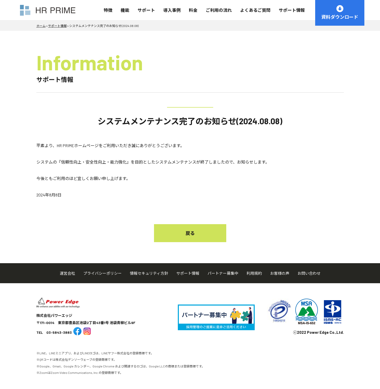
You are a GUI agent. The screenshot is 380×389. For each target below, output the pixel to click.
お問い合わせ (309, 273)
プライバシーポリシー (102, 273)
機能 (125, 10)
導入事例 (172, 10)
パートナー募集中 (223, 273)
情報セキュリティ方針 (149, 273)
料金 (193, 10)
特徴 (108, 10)
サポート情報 (292, 10)
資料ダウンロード (339, 12)
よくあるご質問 (255, 10)
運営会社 (67, 273)
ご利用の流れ (219, 10)
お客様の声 (279, 273)
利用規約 (254, 273)
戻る (190, 233)
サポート (146, 10)
